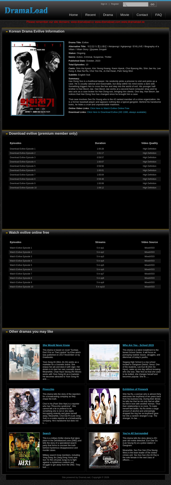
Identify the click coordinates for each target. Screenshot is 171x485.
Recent (90, 15)
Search (47, 433)
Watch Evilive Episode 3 (21, 256)
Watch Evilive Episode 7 (21, 274)
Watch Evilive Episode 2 (21, 252)
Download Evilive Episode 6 (22, 170)
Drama (108, 15)
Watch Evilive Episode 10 (21, 287)
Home (73, 15)
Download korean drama (27, 10)
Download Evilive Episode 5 (22, 166)
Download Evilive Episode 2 (22, 153)
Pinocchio (48, 389)
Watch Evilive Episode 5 (21, 265)
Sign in (104, 4)
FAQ (158, 15)
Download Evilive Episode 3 (22, 157)
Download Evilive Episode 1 (22, 149)
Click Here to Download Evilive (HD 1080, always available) (116, 112)
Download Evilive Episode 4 (22, 162)
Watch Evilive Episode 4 (21, 261)
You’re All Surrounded (135, 433)
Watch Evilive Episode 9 (21, 282)
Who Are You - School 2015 (138, 345)
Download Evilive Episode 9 (22, 183)
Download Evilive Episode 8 (22, 179)
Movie (124, 15)
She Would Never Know (56, 345)
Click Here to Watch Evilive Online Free (109, 108)
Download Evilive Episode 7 (22, 175)
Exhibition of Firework (135, 389)
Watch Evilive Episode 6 (21, 269)
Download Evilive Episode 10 (23, 187)
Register (115, 4)
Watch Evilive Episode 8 (21, 278)
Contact (142, 15)
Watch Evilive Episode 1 (21, 248)
